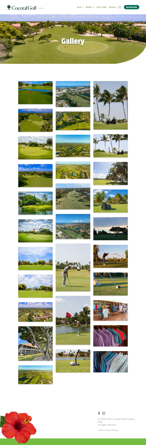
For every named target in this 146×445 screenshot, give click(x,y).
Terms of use (104, 430)
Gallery (112, 7)
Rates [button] (90, 7)
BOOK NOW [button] (131, 7)
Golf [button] (80, 7)
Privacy (115, 430)
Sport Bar (101, 7)
